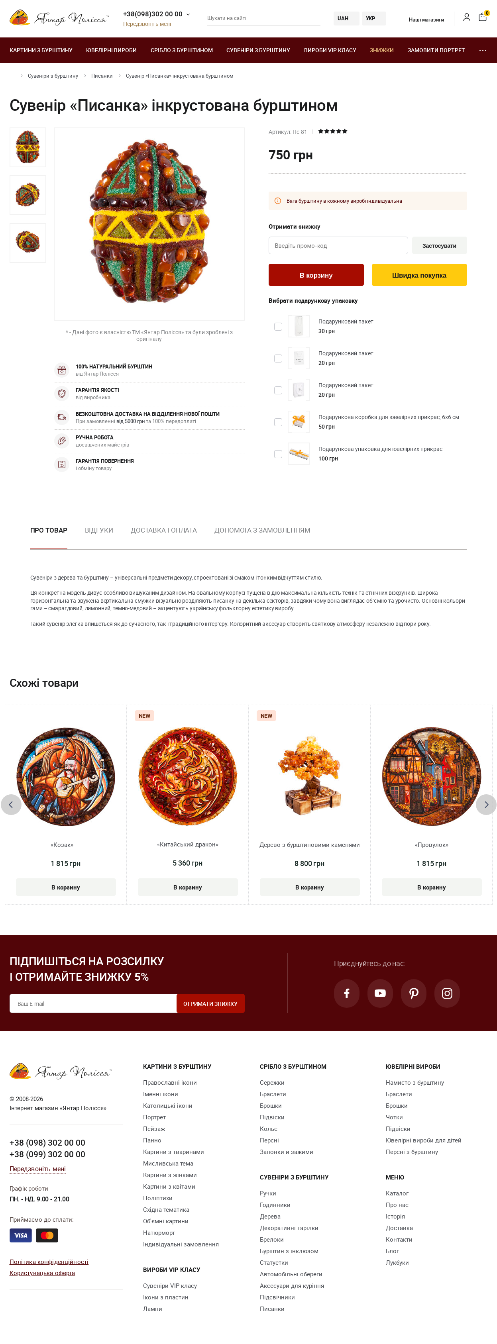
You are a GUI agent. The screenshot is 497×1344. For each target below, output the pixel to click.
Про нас (397, 1205)
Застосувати (439, 246)
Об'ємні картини (166, 1221)
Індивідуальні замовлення (181, 1244)
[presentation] (11, 804)
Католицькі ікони (168, 1105)
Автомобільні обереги (291, 1274)
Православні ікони (170, 1082)
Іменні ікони (160, 1094)
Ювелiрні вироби (111, 50)
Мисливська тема (168, 1163)
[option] (28, 147)
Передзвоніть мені (147, 24)
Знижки (382, 50)
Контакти (399, 1239)
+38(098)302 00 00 (153, 13)
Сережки (272, 1082)
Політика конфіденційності (49, 1262)
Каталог (397, 1193)
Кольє (268, 1128)
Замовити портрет (436, 50)
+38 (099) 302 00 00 (47, 1154)
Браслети (273, 1094)
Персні (269, 1140)
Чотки (394, 1117)
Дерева (270, 1216)
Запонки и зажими (286, 1152)
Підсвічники (277, 1297)
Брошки (271, 1105)
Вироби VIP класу (330, 50)
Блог (392, 1251)
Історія (395, 1216)
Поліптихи (158, 1198)
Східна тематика (166, 1209)
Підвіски (272, 1117)
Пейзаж (154, 1128)
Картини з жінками (170, 1175)
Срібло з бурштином (182, 50)
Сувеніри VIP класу (170, 1285)
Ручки (268, 1193)
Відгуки (99, 530)
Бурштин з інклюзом (289, 1251)
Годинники (275, 1205)
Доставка (399, 1228)
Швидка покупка (419, 275)
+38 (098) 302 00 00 (47, 1142)
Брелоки (272, 1239)
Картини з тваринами (173, 1152)
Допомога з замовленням (262, 530)
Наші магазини (421, 19)
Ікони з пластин (166, 1297)
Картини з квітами (169, 1186)
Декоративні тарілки (289, 1228)
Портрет (154, 1117)
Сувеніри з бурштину (258, 50)
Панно (152, 1140)
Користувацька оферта (42, 1273)
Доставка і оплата (164, 530)
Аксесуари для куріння (292, 1285)
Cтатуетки (274, 1262)
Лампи (152, 1309)
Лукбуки (397, 1262)
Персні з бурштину (412, 1152)
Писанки (102, 75)
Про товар (48, 530)
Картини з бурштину (41, 50)
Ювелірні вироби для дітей (424, 1140)
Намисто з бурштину (415, 1082)
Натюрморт (159, 1232)
